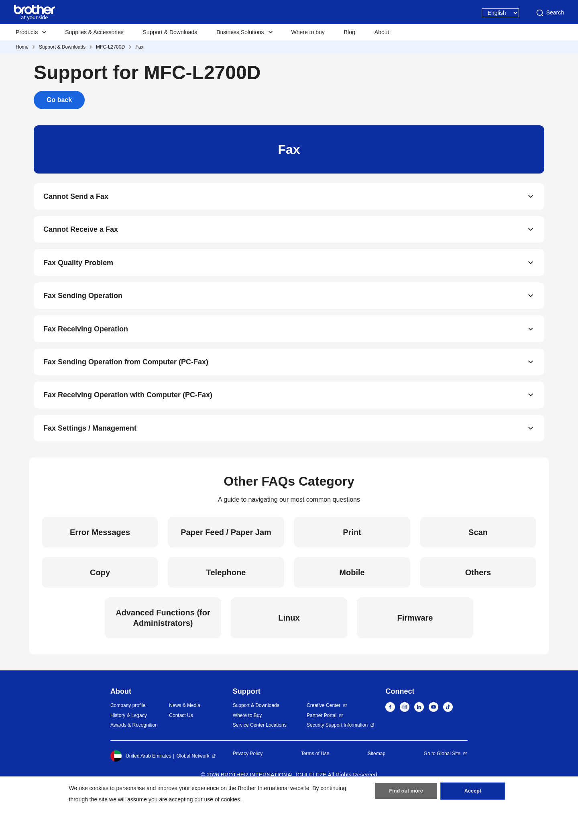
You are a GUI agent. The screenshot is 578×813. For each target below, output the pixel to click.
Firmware (415, 635)
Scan (478, 550)
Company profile (127, 723)
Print (352, 550)
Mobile (351, 590)
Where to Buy (247, 733)
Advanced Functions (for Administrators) (163, 635)
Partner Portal (321, 733)
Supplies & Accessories (94, 32)
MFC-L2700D (110, 47)
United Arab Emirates (140, 773)
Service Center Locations (260, 743)
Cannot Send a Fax (75, 198)
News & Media (184, 723)
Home (22, 47)
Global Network (192, 773)
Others (478, 590)
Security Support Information (337, 743)
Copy (100, 590)
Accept (473, 793)
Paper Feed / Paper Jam (226, 550)
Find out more (406, 793)
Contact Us (181, 733)
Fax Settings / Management (89, 445)
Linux (288, 635)
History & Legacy (128, 733)
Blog (349, 32)
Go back (59, 99)
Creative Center (323, 723)
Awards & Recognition (134, 743)
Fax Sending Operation (82, 304)
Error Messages (100, 550)
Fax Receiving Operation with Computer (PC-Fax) (127, 410)
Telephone (226, 590)
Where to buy (308, 32)
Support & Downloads (170, 32)
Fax (139, 47)
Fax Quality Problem (78, 268)
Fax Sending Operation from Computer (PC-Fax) (125, 374)
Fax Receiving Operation (85, 339)
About (381, 32)
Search (549, 13)
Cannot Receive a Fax (80, 233)
